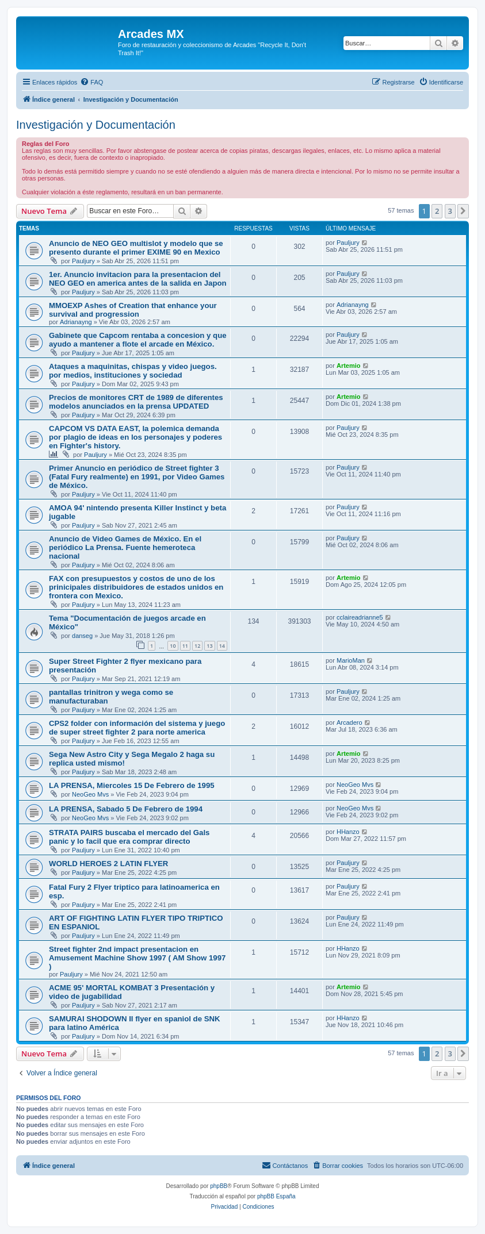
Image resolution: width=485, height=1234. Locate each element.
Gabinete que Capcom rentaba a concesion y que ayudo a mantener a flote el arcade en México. (138, 339)
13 (209, 645)
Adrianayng (76, 321)
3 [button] (450, 211)
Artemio (349, 365)
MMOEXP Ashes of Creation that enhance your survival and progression (133, 309)
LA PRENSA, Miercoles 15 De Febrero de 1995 (132, 785)
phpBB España (276, 1196)
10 (172, 645)
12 (197, 645)
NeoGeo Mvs (90, 794)
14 (222, 645)
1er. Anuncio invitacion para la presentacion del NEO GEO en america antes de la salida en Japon (138, 278)
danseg (82, 635)
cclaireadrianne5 (360, 617)
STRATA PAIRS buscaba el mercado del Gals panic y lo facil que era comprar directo (129, 836)
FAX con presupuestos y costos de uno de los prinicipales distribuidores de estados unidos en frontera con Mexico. (136, 587)
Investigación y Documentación (95, 124)
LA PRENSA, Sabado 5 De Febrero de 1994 (126, 809)
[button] (463, 211)
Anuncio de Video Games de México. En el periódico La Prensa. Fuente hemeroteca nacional (125, 547)
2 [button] (437, 211)
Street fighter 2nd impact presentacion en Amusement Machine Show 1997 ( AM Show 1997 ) (137, 958)
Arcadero (349, 722)
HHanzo (348, 831)
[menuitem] (91, 82)
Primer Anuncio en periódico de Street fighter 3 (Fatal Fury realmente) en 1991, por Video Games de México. (136, 477)
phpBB (218, 1186)
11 (185, 645)
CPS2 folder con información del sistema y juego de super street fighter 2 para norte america (137, 727)
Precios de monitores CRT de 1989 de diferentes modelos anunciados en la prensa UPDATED (136, 401)
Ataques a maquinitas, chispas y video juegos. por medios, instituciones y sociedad (133, 370)
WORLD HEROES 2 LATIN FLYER (108, 863)
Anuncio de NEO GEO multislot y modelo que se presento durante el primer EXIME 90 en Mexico (136, 247)
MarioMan (351, 660)
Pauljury (83, 260)
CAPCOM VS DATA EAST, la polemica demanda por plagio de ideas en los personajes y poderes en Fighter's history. (135, 437)
